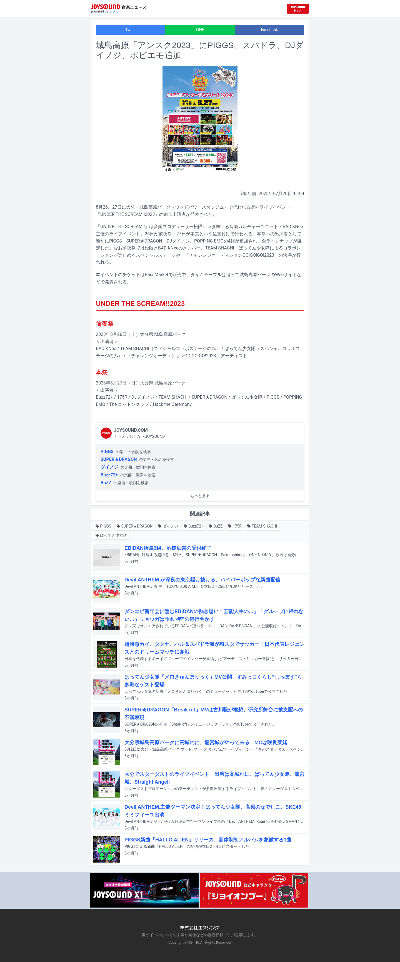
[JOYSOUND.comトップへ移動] (298, 9)
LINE (200, 30)
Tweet (130, 30)
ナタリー (115, 11)
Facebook (269, 30)
